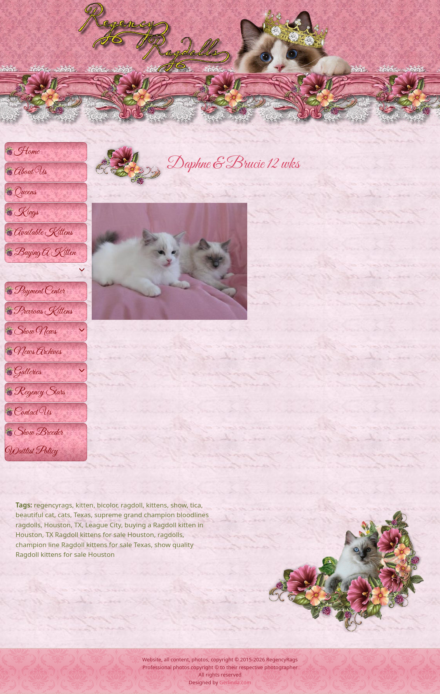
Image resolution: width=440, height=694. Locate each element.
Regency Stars (39, 392)
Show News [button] (50, 332)
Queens (25, 192)
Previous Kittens (43, 311)
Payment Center (39, 291)
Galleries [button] (50, 372)
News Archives (37, 352)
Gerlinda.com (235, 682)
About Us (30, 172)
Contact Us (32, 412)
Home (26, 152)
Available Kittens (43, 233)
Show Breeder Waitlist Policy (34, 442)
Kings (26, 212)
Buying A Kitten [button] (50, 255)
